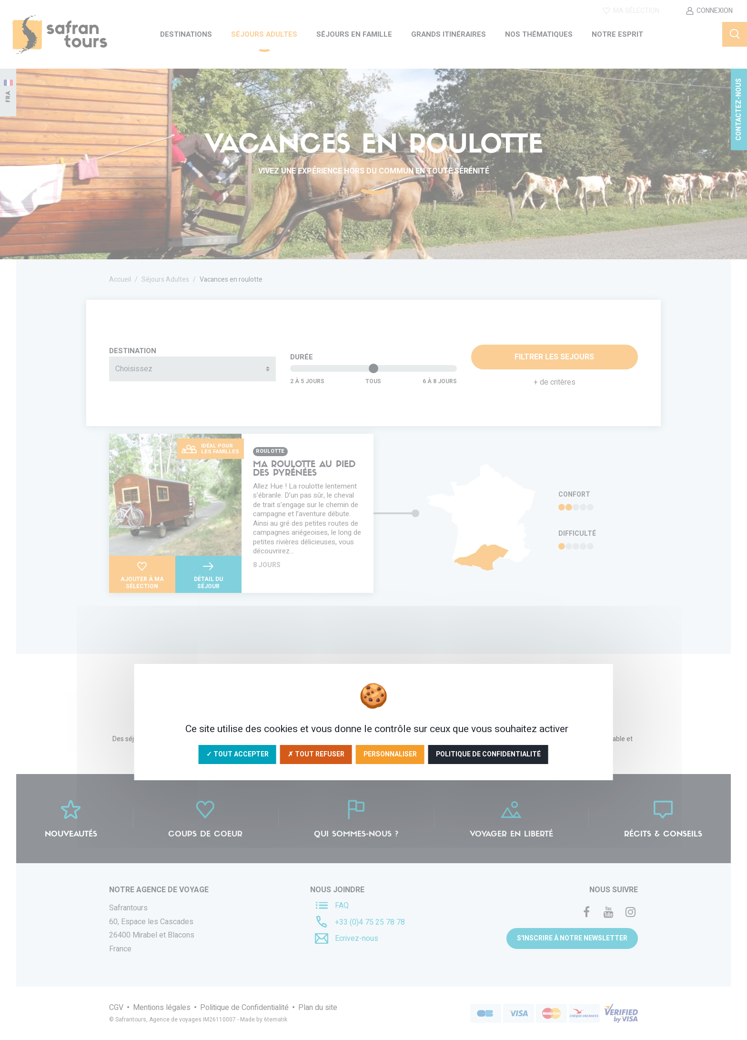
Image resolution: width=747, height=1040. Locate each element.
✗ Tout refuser (316, 754)
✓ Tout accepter (237, 754)
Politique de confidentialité (488, 754)
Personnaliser (390, 754)
